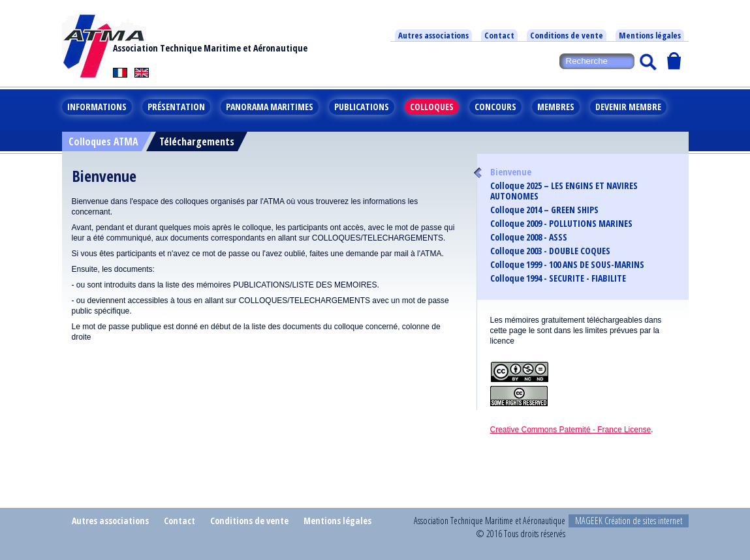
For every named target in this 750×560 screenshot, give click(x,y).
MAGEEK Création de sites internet (628, 520)
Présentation (176, 106)
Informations (97, 106)
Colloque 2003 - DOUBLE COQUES (550, 251)
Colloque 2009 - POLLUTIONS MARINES (561, 223)
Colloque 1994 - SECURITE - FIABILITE (558, 278)
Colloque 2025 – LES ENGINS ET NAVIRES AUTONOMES (564, 191)
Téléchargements (196, 141)
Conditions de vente (566, 35)
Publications (361, 106)
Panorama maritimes (269, 106)
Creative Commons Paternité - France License (570, 429)
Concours (495, 106)
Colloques (432, 106)
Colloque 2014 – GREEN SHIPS (544, 210)
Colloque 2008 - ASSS (528, 237)
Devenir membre (628, 106)
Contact (499, 35)
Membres (555, 106)
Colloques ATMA (103, 141)
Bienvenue (510, 172)
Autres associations (433, 35)
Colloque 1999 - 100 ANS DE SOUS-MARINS (567, 264)
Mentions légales (650, 35)
